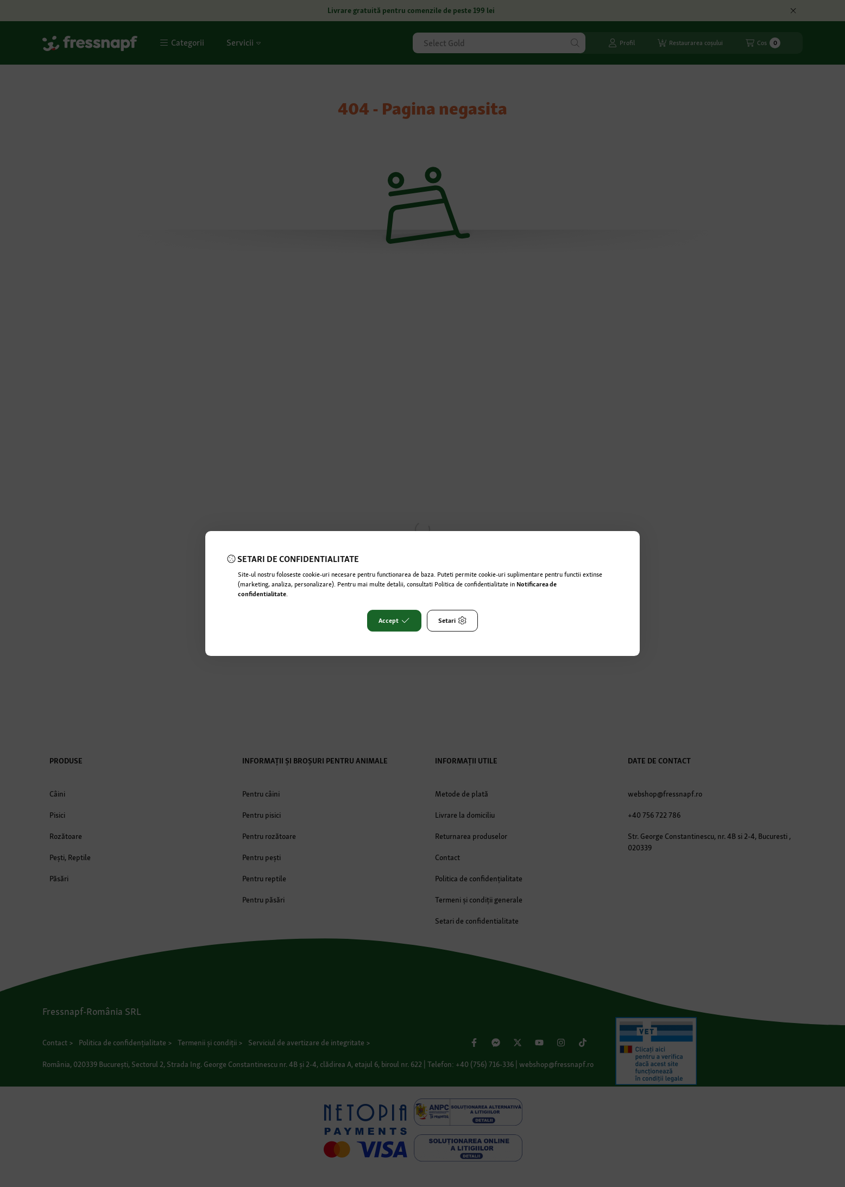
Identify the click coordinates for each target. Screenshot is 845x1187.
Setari (452, 620)
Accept (394, 620)
